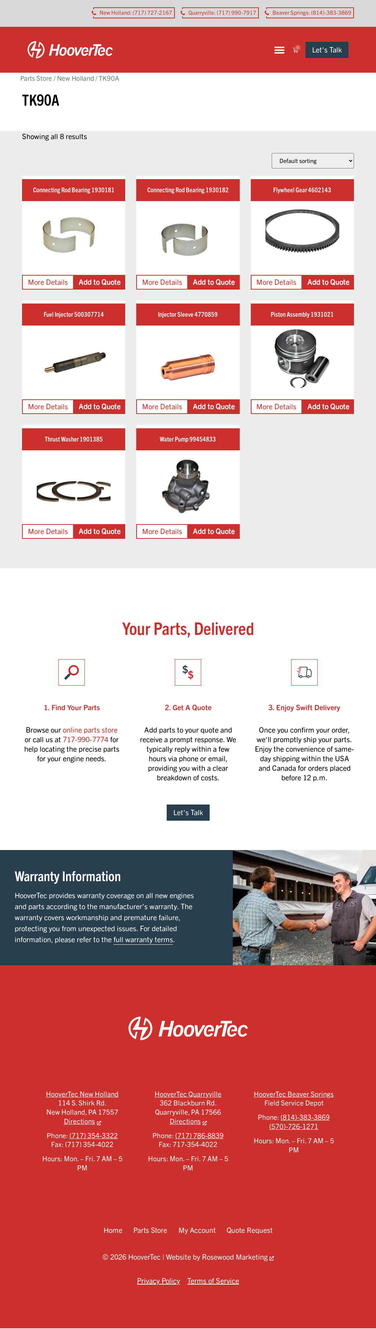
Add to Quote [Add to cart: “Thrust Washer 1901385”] (99, 532)
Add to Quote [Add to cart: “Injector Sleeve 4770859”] (214, 407)
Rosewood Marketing (235, 1258)
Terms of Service (213, 1281)
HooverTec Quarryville (188, 1094)
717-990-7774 (85, 740)
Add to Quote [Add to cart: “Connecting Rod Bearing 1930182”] (214, 282)
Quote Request (250, 1231)
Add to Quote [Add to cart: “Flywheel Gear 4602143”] (328, 282)
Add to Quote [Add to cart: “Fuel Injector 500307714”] (99, 407)
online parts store (90, 730)
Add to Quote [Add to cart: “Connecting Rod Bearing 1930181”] (99, 282)
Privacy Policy (158, 1281)
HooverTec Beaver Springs (294, 1094)
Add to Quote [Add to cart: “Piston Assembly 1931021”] (328, 407)
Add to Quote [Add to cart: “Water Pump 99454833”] (214, 532)
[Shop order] (313, 161)
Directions (79, 1121)
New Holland (75, 78)
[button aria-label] (134, 12)
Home (111, 1231)
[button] (284, 50)
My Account (197, 1231)
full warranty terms (143, 940)
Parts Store (36, 78)
